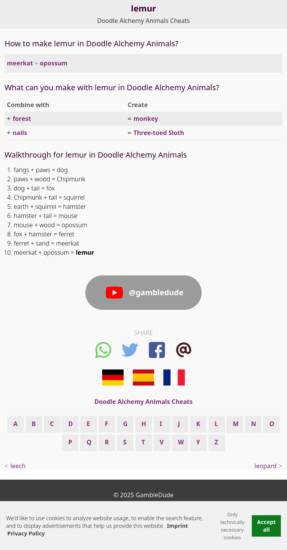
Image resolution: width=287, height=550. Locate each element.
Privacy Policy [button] (26, 533)
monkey (146, 118)
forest (22, 118)
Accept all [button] (266, 525)
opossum (53, 63)
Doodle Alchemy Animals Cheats (143, 20)
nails (20, 133)
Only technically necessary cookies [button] (232, 526)
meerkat (20, 63)
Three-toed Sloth (159, 133)
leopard (265, 466)
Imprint (177, 525)
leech (18, 466)
